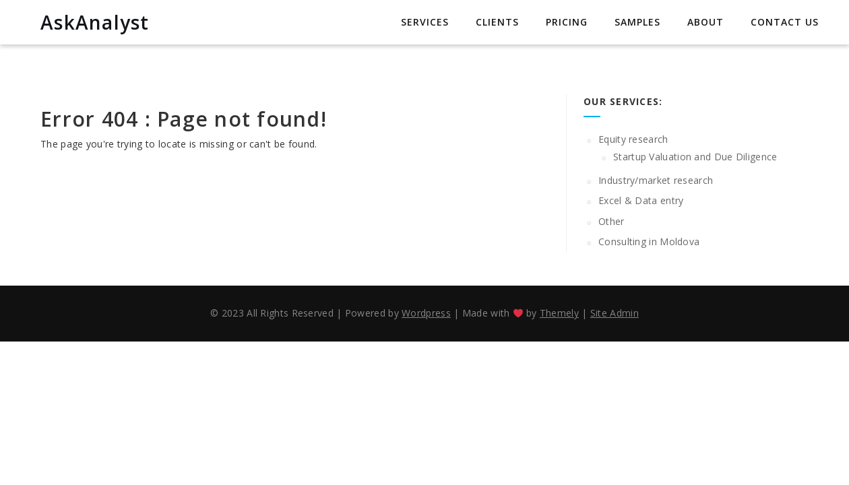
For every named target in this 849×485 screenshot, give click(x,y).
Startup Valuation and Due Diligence (695, 156)
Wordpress (426, 312)
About (705, 21)
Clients (497, 21)
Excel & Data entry (640, 200)
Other (611, 221)
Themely (559, 312)
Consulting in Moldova (648, 241)
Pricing (567, 21)
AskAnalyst (95, 22)
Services (425, 21)
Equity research (633, 139)
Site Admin (614, 312)
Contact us (785, 21)
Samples (637, 21)
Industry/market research (655, 180)
